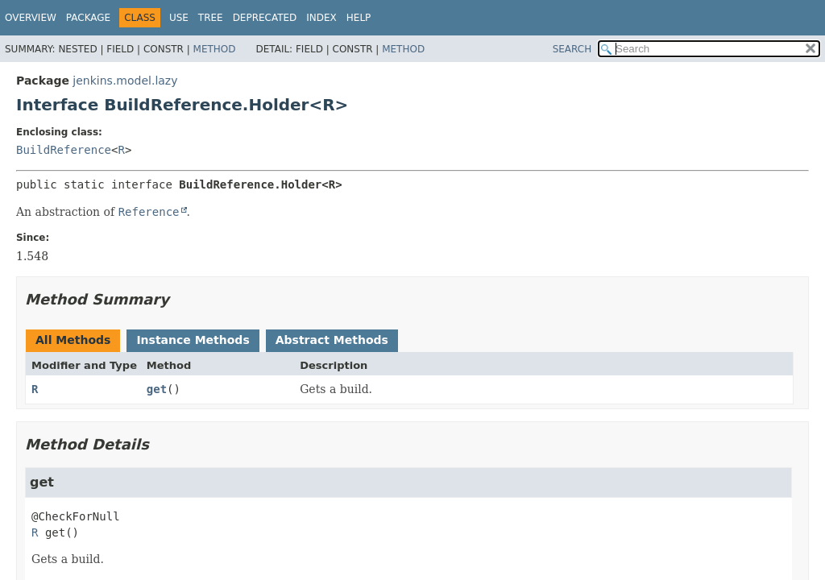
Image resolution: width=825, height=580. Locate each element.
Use (179, 17)
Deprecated (265, 17)
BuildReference (63, 149)
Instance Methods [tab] (192, 340)
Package (88, 17)
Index (321, 17)
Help (358, 17)
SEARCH (572, 49)
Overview (30, 17)
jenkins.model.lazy (125, 80)
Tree (210, 17)
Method (214, 49)
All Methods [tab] (72, 340)
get (157, 389)
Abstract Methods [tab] (332, 340)
